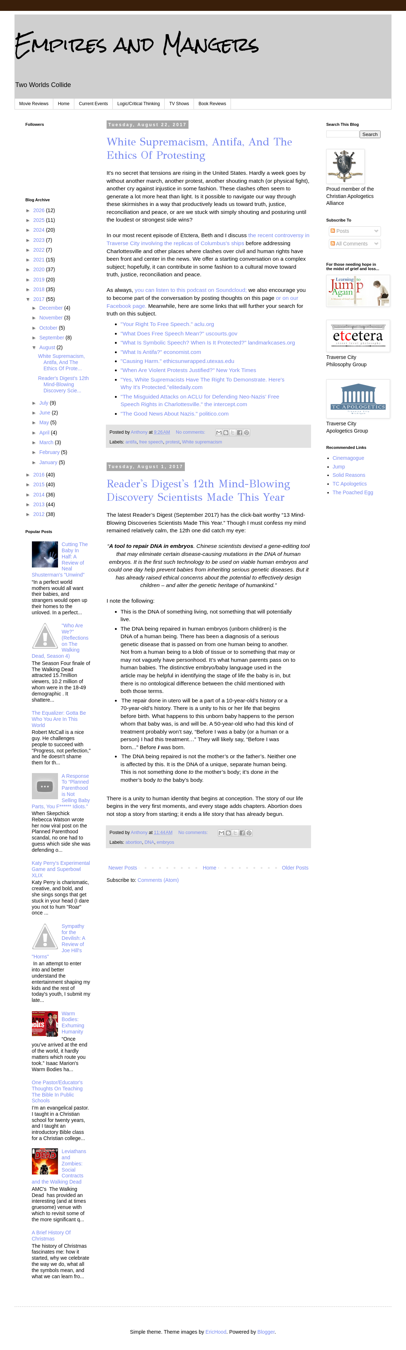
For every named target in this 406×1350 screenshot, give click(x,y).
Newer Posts (122, 868)
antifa (131, 442)
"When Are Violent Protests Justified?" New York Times (188, 370)
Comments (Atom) (158, 880)
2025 (39, 220)
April (45, 432)
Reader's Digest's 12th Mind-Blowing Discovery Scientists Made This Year (198, 490)
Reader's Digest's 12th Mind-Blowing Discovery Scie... (63, 384)
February (50, 452)
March (47, 442)
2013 (39, 504)
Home (64, 103)
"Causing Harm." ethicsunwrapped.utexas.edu (178, 361)
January (49, 462)
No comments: (191, 432)
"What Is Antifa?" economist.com (161, 352)
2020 (39, 269)
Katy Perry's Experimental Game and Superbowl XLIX (61, 869)
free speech (151, 442)
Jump (339, 467)
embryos (165, 842)
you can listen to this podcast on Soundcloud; (191, 290)
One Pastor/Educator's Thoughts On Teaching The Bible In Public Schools (57, 1091)
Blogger (265, 1332)
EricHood (216, 1332)
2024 (39, 230)
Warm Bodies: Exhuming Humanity (73, 1023)
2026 (39, 210)
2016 (39, 475)
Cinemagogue (348, 458)
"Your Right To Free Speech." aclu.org (167, 324)
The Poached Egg (353, 492)
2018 (39, 289)
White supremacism (202, 442)
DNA (149, 842)
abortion (133, 842)
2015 (39, 484)
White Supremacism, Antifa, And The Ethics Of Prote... (61, 362)
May (44, 422)
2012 (39, 514)
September (52, 337)
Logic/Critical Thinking (138, 103)
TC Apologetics (350, 484)
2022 (39, 250)
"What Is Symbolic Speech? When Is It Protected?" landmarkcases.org (208, 342)
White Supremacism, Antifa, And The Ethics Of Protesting (199, 148)
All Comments (349, 244)
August (47, 347)
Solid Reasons (349, 475)
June (45, 413)
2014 (39, 495)
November (51, 318)
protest (173, 442)
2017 (39, 299)
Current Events (93, 103)
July (44, 403)
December (51, 308)
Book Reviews (212, 103)
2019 (39, 279)
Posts (340, 231)
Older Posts (295, 868)
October (49, 328)
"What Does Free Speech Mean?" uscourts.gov (179, 333)
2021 (39, 260)
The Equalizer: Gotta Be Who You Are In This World (59, 719)
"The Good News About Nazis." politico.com (175, 413)
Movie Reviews (34, 103)
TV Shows (179, 103)
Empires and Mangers (137, 44)
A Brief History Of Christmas (51, 1236)
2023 (39, 240)
